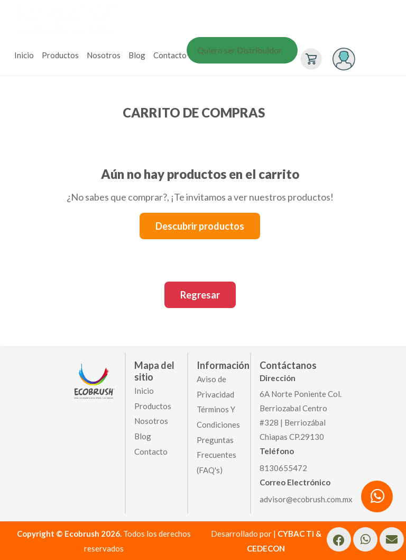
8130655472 (283, 468)
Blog (136, 55)
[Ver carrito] (310, 58)
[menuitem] (25, 55)
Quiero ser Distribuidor (239, 50)
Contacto (170, 55)
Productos (60, 55)
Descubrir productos (199, 226)
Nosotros (104, 55)
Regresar (200, 295)
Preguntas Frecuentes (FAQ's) (216, 454)
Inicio (24, 55)
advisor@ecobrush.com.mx (306, 499)
